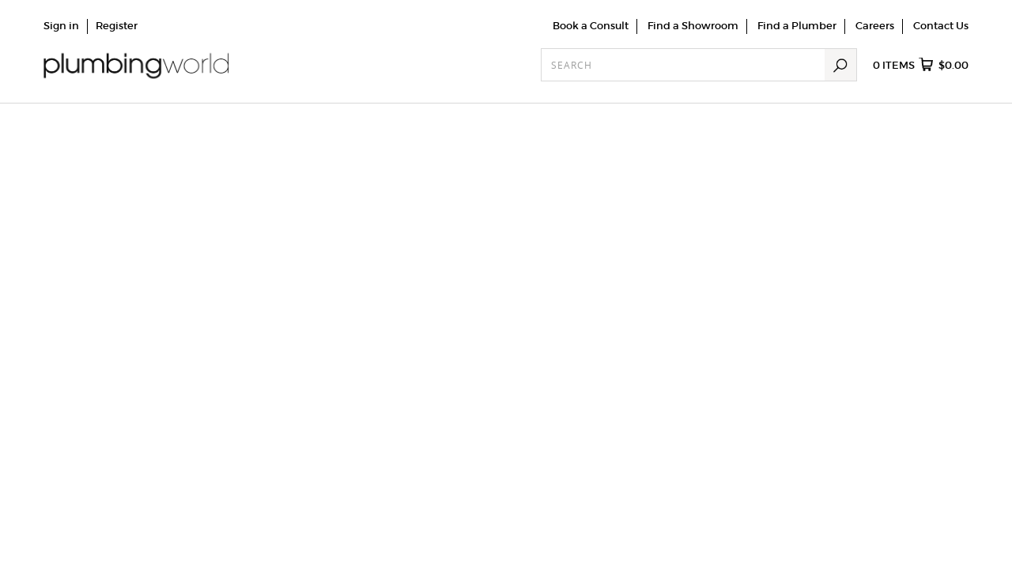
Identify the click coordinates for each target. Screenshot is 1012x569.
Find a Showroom (693, 25)
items (921, 65)
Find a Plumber (796, 25)
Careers (874, 25)
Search (840, 65)
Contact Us (941, 25)
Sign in (61, 25)
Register (117, 25)
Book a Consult (591, 25)
